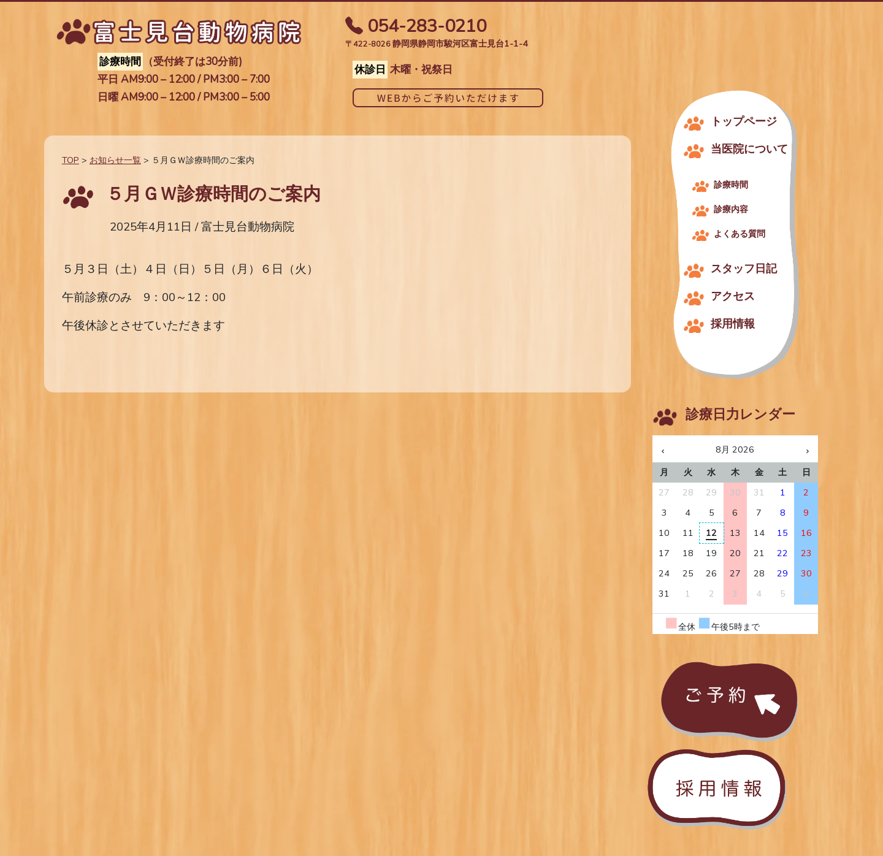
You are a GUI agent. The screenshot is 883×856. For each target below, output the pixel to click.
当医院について (749, 149)
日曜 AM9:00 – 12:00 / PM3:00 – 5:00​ (183, 97)
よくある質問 (739, 233)
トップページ (744, 121)
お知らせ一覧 (115, 160)
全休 (680, 627)
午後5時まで (729, 627)
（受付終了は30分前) (169, 62)
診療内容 (731, 209)
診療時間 (731, 184)
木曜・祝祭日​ (403, 69)
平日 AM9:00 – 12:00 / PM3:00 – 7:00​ (183, 80)
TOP (70, 160)
